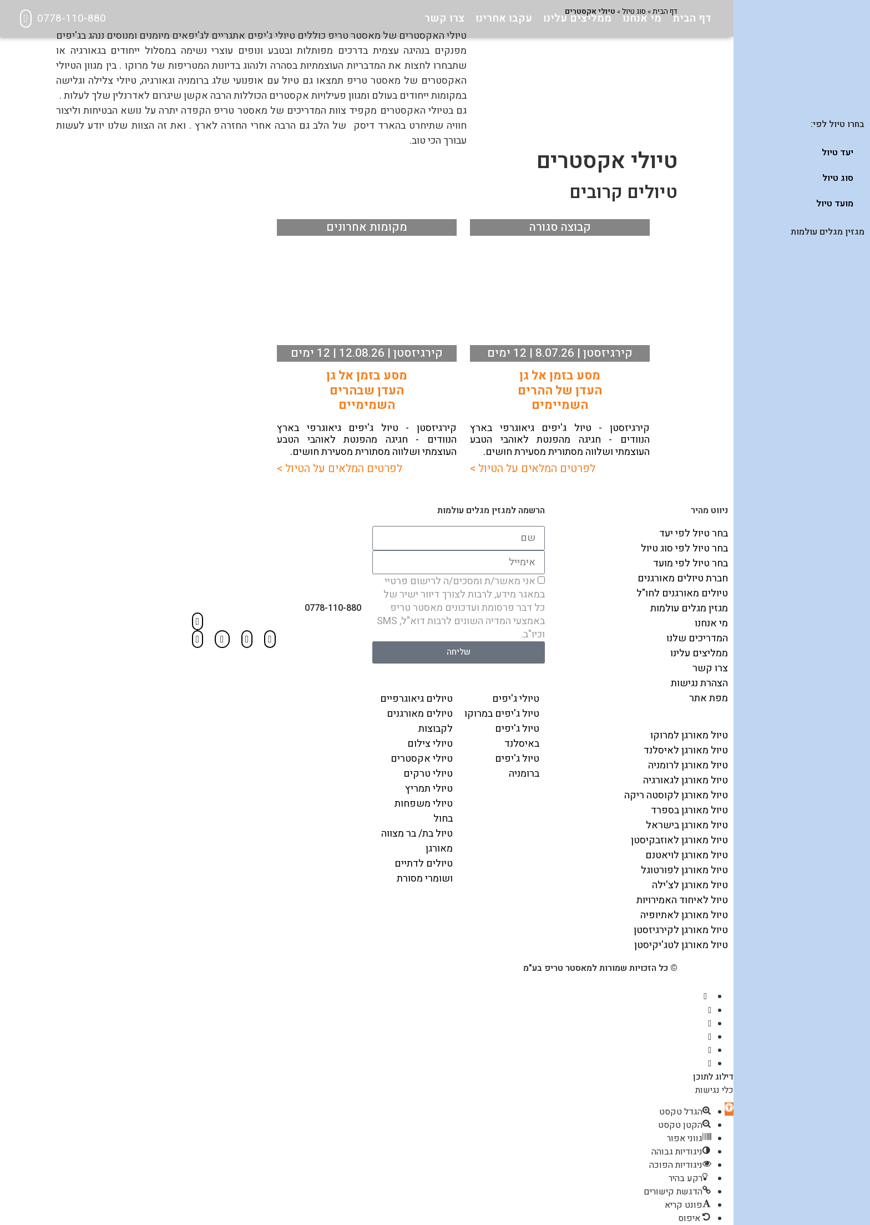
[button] (729, 1109)
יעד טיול (837, 152)
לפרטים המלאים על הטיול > (532, 468)
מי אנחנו (642, 18)
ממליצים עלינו (577, 18)
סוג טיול (837, 178)
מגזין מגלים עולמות (827, 232)
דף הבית (691, 18)
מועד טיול (834, 203)
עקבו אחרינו (504, 18)
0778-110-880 (71, 18)
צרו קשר (444, 18)
